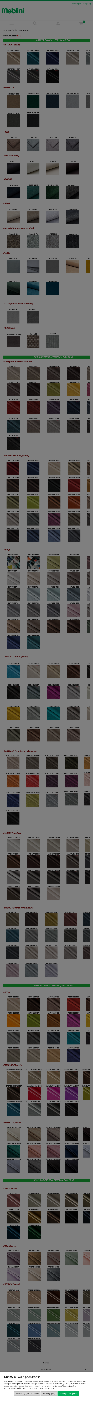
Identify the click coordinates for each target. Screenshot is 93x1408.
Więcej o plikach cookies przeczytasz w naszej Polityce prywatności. (29, 1388)
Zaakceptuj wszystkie (68, 1393)
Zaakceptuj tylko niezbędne (27, 1393)
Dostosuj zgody (49, 1393)
